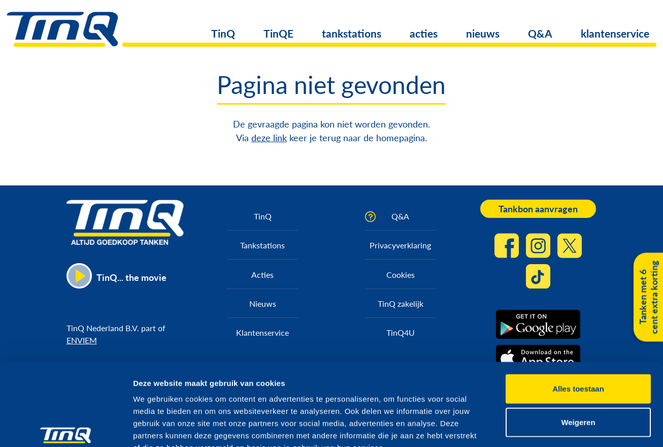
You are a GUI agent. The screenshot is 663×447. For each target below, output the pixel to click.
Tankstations (262, 245)
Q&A (540, 33)
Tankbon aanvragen (538, 208)
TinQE (278, 33)
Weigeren (578, 360)
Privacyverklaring (400, 245)
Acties (262, 274)
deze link (269, 137)
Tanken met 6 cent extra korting (648, 297)
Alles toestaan (578, 327)
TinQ (223, 33)
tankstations (351, 33)
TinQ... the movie (131, 277)
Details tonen (548, 427)
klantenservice (615, 33)
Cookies (400, 274)
